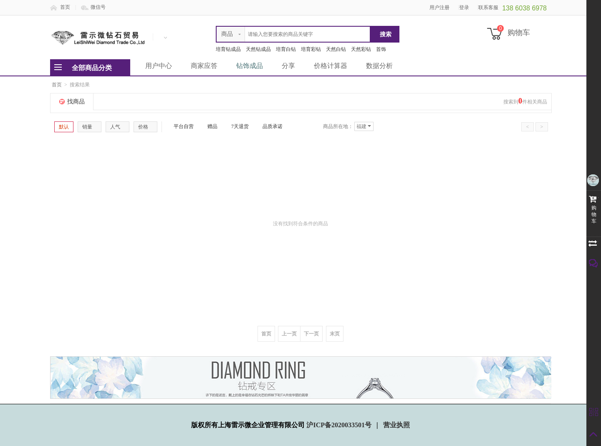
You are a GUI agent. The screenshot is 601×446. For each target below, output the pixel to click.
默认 (64, 127)
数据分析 (379, 65)
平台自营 (180, 126)
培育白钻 (286, 49)
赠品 (209, 126)
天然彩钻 (361, 49)
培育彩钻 (311, 49)
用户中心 (158, 65)
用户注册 (439, 7)
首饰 (381, 49)
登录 (464, 7)
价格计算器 (330, 65)
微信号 (98, 7)
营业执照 (396, 424)
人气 (117, 127)
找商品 (76, 101)
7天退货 (237, 126)
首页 (65, 7)
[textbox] (293, 34)
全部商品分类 (92, 67)
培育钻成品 (228, 49)
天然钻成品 (258, 49)
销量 (89, 127)
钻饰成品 (249, 65)
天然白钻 (336, 49)
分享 (288, 65)
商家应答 (204, 65)
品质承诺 (269, 126)
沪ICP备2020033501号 (339, 424)
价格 (145, 127)
